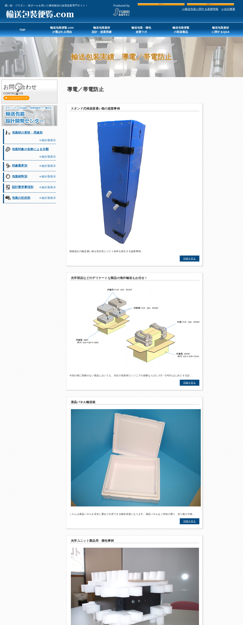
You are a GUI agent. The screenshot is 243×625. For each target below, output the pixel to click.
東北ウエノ (207, 606)
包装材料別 (19, 176)
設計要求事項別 (22, 187)
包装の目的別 (21, 197)
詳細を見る (107, 202)
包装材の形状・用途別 (27, 132)
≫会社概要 (228, 14)
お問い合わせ (161, 6)
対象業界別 (19, 165)
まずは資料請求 (180, 403)
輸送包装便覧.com (40, 14)
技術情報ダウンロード (211, 6)
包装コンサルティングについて (180, 421)
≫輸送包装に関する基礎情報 (200, 14)
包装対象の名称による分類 (30, 149)
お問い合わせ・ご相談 (63, 403)
